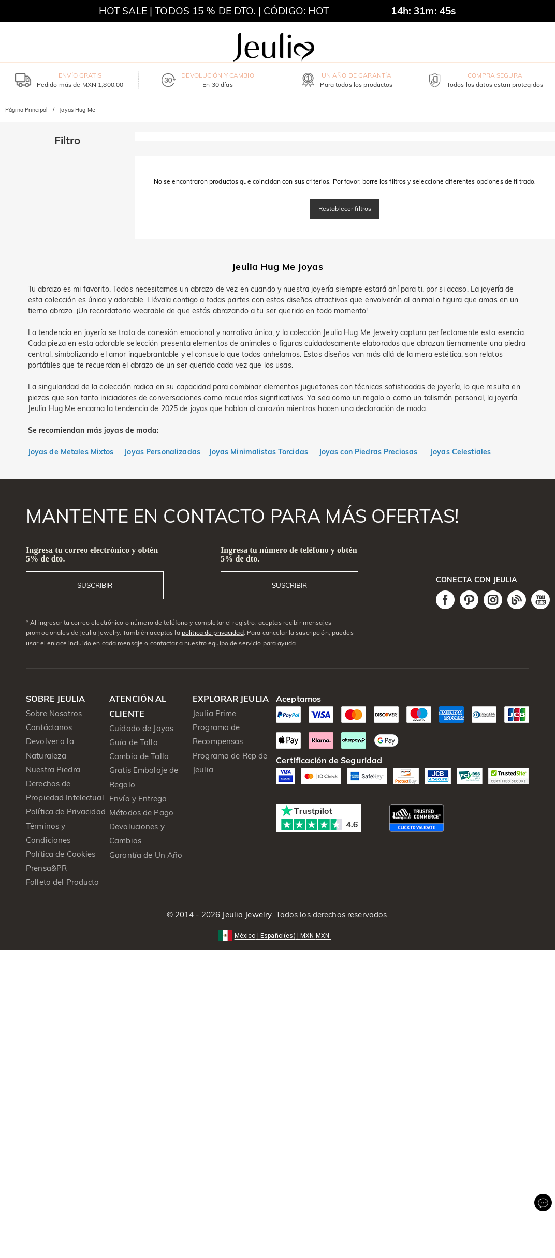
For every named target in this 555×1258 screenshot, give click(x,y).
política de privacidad (213, 632)
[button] (278, 935)
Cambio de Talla (139, 756)
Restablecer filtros (345, 209)
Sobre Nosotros (54, 713)
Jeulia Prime (215, 713)
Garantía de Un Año (145, 855)
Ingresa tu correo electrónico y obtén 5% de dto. (92, 554)
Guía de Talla (133, 742)
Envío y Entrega (138, 799)
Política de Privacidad (66, 811)
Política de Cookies (61, 854)
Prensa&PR (46, 868)
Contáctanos (49, 727)
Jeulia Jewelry (246, 914)
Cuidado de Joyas (141, 728)
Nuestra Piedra (53, 770)
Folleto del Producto (62, 882)
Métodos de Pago (141, 812)
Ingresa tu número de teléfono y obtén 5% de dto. (289, 554)
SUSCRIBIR (94, 585)
